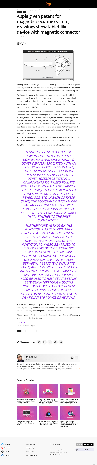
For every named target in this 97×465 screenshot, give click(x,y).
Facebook (7, 444)
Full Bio (77, 369)
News (18, 10)
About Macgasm (31, 444)
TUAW (22, 322)
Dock (23, 331)
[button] (93, 4)
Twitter (6, 451)
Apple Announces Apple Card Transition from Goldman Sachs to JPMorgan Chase (69, 401)
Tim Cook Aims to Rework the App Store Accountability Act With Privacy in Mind (48, 423)
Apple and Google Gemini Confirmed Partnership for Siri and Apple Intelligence (48, 401)
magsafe (33, 331)
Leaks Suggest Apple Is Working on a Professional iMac (25, 423)
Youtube (7, 448)
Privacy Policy (30, 448)
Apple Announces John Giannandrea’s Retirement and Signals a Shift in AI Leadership (68, 423)
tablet (44, 331)
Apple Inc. (24, 10)
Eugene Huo (24, 44)
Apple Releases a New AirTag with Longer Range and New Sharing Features (26, 401)
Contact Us (56, 444)
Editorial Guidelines (32, 455)
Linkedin (7, 455)
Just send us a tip (55, 454)
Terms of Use (30, 451)
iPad (24, 12)
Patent (39, 331)
